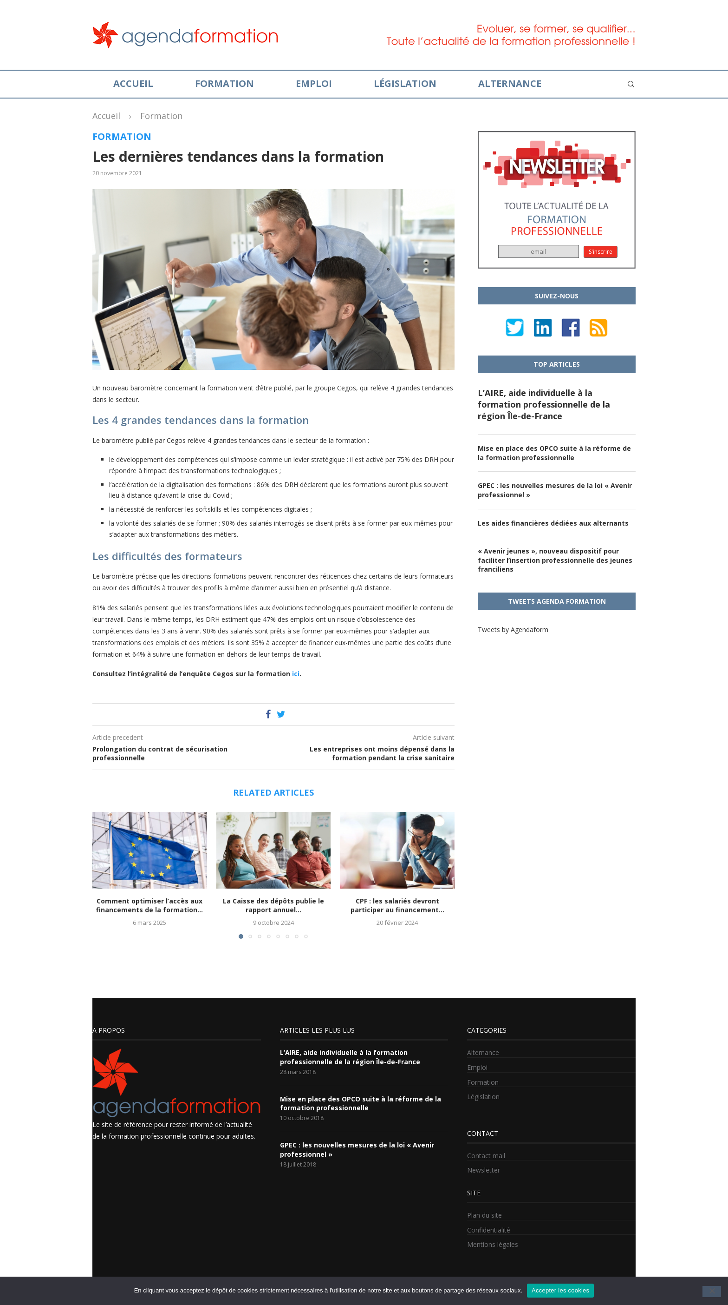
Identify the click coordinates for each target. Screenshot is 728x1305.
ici (295, 673)
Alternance (509, 83)
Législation (405, 83)
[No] (711, 1291)
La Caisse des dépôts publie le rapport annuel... (273, 905)
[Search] (631, 84)
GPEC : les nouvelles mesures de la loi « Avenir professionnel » (555, 490)
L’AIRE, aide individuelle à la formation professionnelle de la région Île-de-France (544, 404)
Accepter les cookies (560, 1290)
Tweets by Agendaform (513, 629)
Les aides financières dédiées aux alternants (553, 523)
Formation (224, 83)
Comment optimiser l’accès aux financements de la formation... (149, 905)
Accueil (133, 83)
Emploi (314, 83)
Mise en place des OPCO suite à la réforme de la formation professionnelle (554, 453)
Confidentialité (488, 1230)
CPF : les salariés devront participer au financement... (397, 905)
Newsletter (483, 1170)
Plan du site (484, 1215)
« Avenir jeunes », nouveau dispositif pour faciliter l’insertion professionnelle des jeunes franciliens (555, 560)
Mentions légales (492, 1244)
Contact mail (486, 1155)
